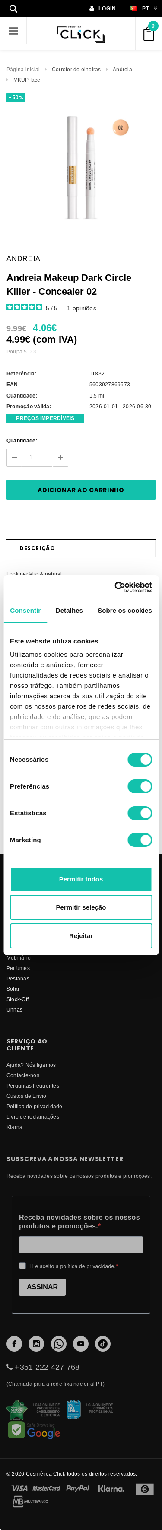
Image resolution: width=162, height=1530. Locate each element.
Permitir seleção (81, 907)
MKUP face (27, 79)
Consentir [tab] (25, 610)
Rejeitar (81, 935)
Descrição (37, 548)
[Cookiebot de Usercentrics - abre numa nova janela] (115, 587)
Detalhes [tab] (69, 610)
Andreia (122, 69)
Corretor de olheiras (76, 69)
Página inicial (23, 69)
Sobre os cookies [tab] (125, 610)
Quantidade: (22, 440)
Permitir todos (81, 879)
